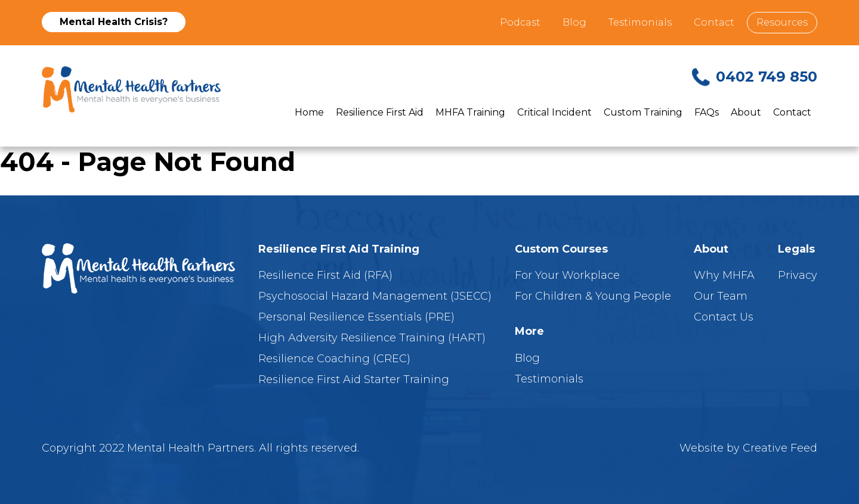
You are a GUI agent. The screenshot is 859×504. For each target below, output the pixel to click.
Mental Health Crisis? (114, 21)
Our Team (720, 296)
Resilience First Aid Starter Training (353, 379)
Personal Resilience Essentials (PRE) (356, 316)
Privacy (797, 275)
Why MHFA (724, 275)
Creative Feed (780, 448)
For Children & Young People (593, 296)
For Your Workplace (567, 275)
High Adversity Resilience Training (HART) (372, 337)
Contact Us (723, 316)
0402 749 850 (766, 76)
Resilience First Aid (380, 112)
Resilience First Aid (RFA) (325, 275)
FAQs (706, 112)
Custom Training (643, 112)
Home (309, 112)
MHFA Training (470, 112)
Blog (574, 22)
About (746, 112)
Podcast (520, 22)
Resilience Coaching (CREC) (334, 358)
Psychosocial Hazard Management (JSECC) (375, 296)
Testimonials (640, 22)
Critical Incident (554, 112)
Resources (782, 22)
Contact (714, 22)
